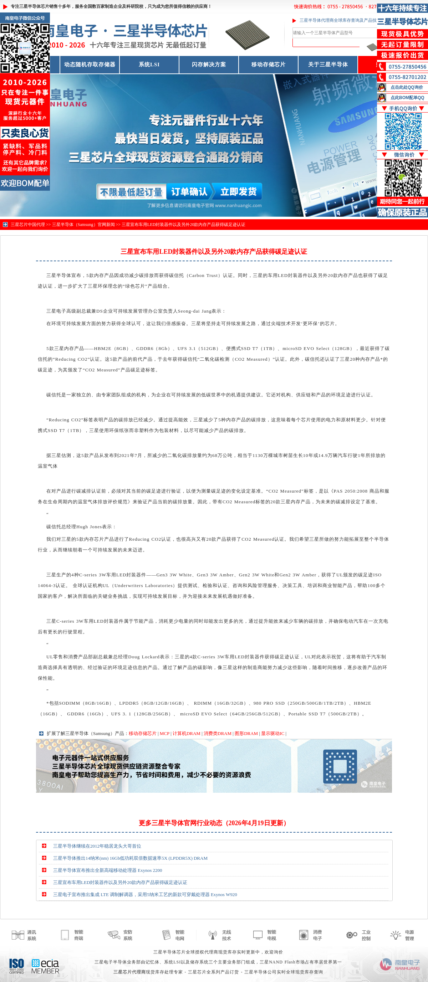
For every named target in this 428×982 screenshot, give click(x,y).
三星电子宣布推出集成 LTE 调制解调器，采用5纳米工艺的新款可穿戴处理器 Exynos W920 (145, 894)
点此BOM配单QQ (407, 97)
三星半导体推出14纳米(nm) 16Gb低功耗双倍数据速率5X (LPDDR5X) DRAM (130, 858)
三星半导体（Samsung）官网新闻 (83, 224)
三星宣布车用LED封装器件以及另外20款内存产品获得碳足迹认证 (183, 224)
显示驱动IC (272, 733)
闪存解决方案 (209, 64)
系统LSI (149, 64)
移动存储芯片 (268, 64)
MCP (164, 733)
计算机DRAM (186, 733)
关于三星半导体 (328, 64)
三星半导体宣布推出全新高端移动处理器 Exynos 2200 (107, 870)
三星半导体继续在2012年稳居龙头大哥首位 (97, 846)
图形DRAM (246, 733)
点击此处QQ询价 (407, 87)
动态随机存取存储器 (90, 64)
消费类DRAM (217, 733)
